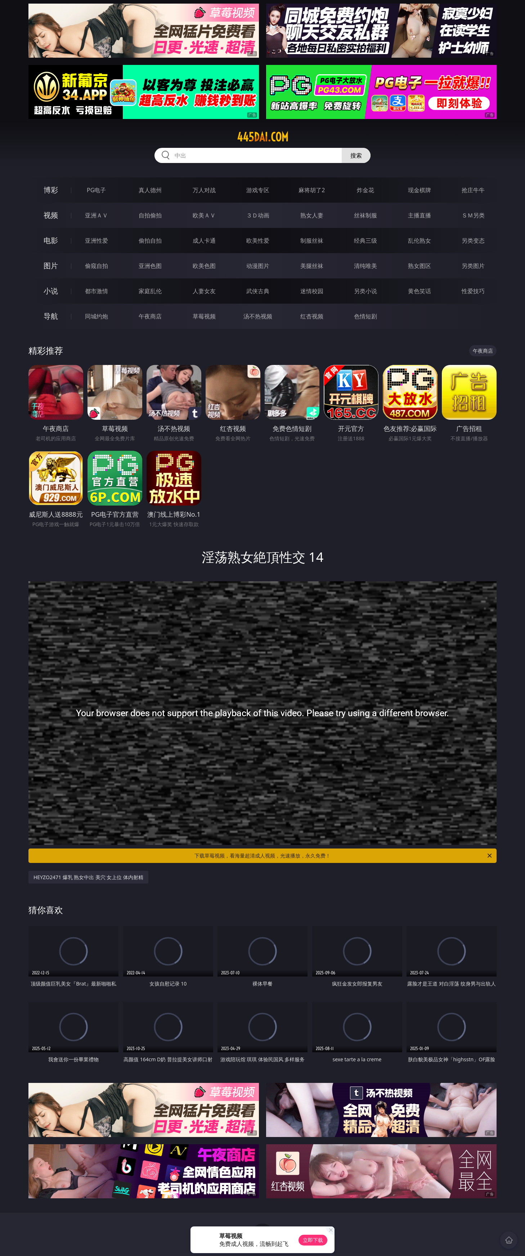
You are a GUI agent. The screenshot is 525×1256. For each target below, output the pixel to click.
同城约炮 (96, 316)
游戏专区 (257, 190)
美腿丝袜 (311, 266)
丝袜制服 (365, 215)
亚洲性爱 (96, 240)
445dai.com (262, 137)
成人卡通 (204, 240)
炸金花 (365, 190)
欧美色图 (204, 266)
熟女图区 (419, 266)
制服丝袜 (311, 240)
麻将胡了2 (312, 190)
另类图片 (473, 266)
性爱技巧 (473, 291)
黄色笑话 (419, 291)
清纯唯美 (365, 266)
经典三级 (365, 240)
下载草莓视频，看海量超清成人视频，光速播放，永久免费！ (343, 855)
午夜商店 (150, 316)
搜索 (356, 155)
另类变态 (473, 240)
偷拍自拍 (150, 240)
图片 (51, 265)
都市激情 (96, 291)
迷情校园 (311, 291)
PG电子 (96, 190)
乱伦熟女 (419, 240)
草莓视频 (204, 316)
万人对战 (204, 190)
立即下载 (313, 1240)
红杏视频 (311, 316)
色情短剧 (365, 316)
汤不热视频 (257, 316)
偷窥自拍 (96, 266)
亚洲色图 (150, 266)
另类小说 (365, 291)
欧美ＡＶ (204, 215)
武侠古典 (257, 291)
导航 (51, 316)
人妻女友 (204, 291)
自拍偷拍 (150, 215)
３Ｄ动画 (257, 215)
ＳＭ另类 (473, 215)
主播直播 (419, 215)
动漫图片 (257, 266)
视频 (51, 215)
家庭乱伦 (150, 291)
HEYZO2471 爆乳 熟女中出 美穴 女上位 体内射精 (88, 877)
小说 (51, 291)
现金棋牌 (419, 190)
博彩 (51, 190)
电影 (51, 240)
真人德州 (150, 190)
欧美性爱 (257, 240)
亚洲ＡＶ (96, 215)
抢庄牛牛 (473, 190)
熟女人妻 (311, 215)
